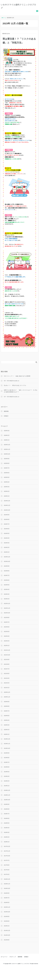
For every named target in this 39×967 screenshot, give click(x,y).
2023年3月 (6, 594)
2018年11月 (7, 795)
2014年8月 (6, 940)
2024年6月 (6, 528)
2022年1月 (6, 645)
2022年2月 (6, 641)
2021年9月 (6, 659)
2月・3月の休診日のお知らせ (11, 396)
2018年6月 (6, 818)
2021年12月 (7, 650)
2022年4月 (6, 636)
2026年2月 (6, 435)
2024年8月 (6, 519)
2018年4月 (6, 827)
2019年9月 (6, 753)
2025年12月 (7, 444)
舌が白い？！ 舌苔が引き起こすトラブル (15, 385)
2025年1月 (6, 496)
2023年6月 (6, 580)
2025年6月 (6, 472)
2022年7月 (6, 622)
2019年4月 (6, 776)
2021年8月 (6, 664)
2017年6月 (6, 865)
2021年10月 (7, 655)
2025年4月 (6, 482)
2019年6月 (6, 767)
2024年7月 (6, 524)
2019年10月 (7, 748)
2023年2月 (6, 598)
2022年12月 (7, 603)
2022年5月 (6, 631)
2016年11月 (7, 883)
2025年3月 (6, 486)
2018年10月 (7, 799)
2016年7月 (6, 897)
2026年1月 (6, 440)
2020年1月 (6, 734)
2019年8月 (6, 757)
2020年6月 (6, 715)
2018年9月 (6, 804)
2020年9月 (6, 701)
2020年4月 (6, 720)
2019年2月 (6, 781)
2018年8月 (6, 809)
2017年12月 (7, 846)
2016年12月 (7, 879)
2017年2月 (6, 874)
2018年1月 (6, 841)
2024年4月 (6, 538)
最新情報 (6, 411)
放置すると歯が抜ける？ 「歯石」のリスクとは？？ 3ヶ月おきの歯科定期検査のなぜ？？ (20, 391)
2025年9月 (6, 458)
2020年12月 (7, 692)
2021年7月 (6, 669)
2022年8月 (6, 617)
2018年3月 (6, 832)
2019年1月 (6, 785)
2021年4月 (6, 678)
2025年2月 (6, 491)
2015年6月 (6, 921)
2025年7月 (6, 468)
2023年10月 (7, 561)
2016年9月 (6, 893)
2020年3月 (6, 725)
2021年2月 (6, 683)
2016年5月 (6, 902)
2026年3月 (6, 430)
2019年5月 (6, 771)
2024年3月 (6, 542)
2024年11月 (7, 505)
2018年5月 (6, 823)
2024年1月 (6, 552)
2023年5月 (6, 584)
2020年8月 (6, 706)
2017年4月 (6, 869)
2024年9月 (6, 514)
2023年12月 (7, 556)
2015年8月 (6, 916)
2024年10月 (7, 510)
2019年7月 (6, 762)
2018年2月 (6, 837)
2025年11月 (7, 449)
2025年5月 (6, 477)
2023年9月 (6, 566)
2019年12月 (7, 739)
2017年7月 (6, 860)
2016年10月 (7, 888)
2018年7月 (6, 813)
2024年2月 (6, 547)
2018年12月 (7, 790)
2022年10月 (7, 612)
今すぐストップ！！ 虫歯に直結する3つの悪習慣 (17, 376)
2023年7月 (6, 575)
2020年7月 (6, 711)
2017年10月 (7, 855)
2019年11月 (7, 743)
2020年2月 (6, 729)
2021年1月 (6, 687)
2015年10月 (7, 911)
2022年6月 (6, 627)
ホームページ (4, 956)
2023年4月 (6, 589)
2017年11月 (7, 851)
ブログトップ (12, 956)
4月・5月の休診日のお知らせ (11, 380)
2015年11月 (7, 907)
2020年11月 (7, 697)
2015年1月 (6, 926)
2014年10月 (7, 935)
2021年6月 (6, 673)
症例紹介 (6, 416)
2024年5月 (6, 533)
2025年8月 (6, 463)
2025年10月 (7, 454)
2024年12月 (7, 500)
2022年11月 (7, 608)
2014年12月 (7, 930)
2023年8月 (6, 570)
